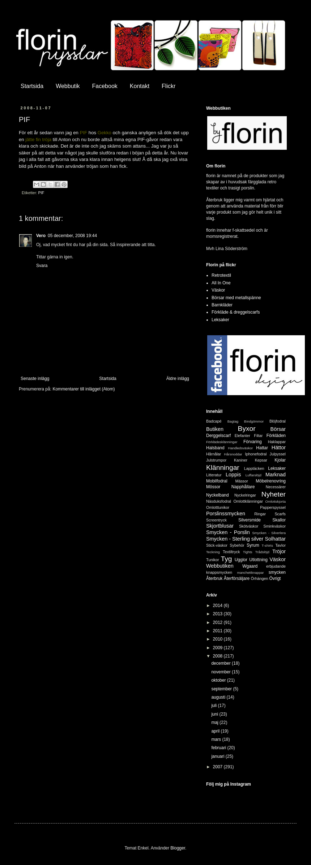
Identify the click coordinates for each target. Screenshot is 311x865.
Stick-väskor (216, 545)
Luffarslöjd (253, 475)
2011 (218, 630)
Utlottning (258, 559)
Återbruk (214, 578)
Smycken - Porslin (228, 532)
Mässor (241, 481)
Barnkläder (222, 304)
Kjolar (280, 460)
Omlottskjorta (275, 501)
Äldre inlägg (177, 378)
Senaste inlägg (35, 378)
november (221, 671)
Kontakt (139, 86)
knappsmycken (219, 572)
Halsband (215, 447)
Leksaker (220, 319)
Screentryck (216, 520)
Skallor (279, 520)
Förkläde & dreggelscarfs (236, 312)
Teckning (213, 552)
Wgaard (249, 566)
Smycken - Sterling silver (234, 539)
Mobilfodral (216, 481)
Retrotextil (221, 275)
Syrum (253, 545)
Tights (247, 552)
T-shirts (267, 545)
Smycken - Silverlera (269, 533)
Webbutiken (220, 566)
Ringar (260, 514)
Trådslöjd (262, 552)
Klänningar (222, 467)
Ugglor (241, 559)
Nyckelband (217, 495)
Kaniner (240, 460)
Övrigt (275, 578)
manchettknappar (250, 573)
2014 (218, 605)
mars (216, 739)
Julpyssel (278, 454)
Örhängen (259, 578)
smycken (277, 572)
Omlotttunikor (217, 507)
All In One (221, 282)
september (222, 688)
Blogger (177, 848)
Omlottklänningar (248, 501)
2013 (218, 613)
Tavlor (280, 545)
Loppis (233, 474)
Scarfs (280, 514)
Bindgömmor (254, 421)
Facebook (105, 86)
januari (218, 756)
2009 (218, 647)
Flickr (168, 86)
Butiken (214, 429)
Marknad (275, 474)
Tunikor (212, 560)
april (216, 731)
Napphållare (243, 486)
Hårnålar (213, 454)
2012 (218, 622)
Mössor (213, 486)
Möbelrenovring (271, 481)
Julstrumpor (216, 460)
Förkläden (276, 435)
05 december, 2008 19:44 (72, 235)
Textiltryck (231, 552)
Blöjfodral (277, 421)
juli (214, 705)
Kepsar (261, 460)
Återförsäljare (237, 578)
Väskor (218, 290)
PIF (41, 193)
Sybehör (237, 545)
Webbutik (68, 86)
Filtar (258, 435)
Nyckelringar (245, 495)
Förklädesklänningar (221, 442)
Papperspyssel (273, 507)
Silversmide (249, 520)
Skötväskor (248, 526)
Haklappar (277, 442)
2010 (218, 639)
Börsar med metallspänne (236, 297)
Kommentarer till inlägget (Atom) (83, 389)
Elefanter (242, 435)
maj (215, 722)
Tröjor (279, 551)
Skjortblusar (220, 526)
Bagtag (232, 421)
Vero (41, 235)
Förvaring (252, 441)
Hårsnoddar (233, 454)
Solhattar (275, 539)
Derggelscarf (218, 435)
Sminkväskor (274, 526)
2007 (218, 766)
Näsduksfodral (218, 501)
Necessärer (276, 487)
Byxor (247, 428)
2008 (218, 656)
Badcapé (214, 421)
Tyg (226, 559)
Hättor (279, 447)
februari (219, 747)
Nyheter (273, 494)
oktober (219, 680)
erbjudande (276, 566)
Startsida (32, 86)
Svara (41, 265)
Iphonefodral (256, 454)
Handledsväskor (240, 448)
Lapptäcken (254, 468)
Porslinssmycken (225, 513)
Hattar (262, 447)
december (221, 663)
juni (215, 714)
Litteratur (214, 475)
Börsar (278, 429)
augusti (218, 697)
